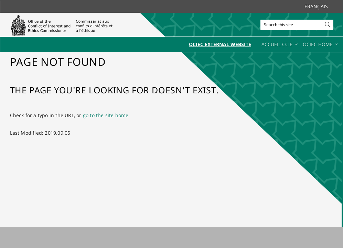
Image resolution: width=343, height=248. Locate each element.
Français (316, 6)
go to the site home (106, 115)
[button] (328, 23)
